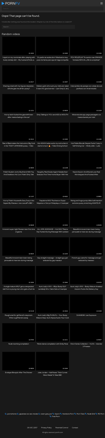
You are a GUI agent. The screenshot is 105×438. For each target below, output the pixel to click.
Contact (75, 428)
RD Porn (101, 414)
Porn (11, 3)
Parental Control (61, 428)
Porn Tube (81, 414)
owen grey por (46, 414)
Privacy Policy (46, 428)
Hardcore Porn (68, 414)
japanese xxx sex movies (28, 414)
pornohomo (12, 414)
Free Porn (56, 416)
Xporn (57, 414)
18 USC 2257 (32, 428)
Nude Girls (91, 414)
